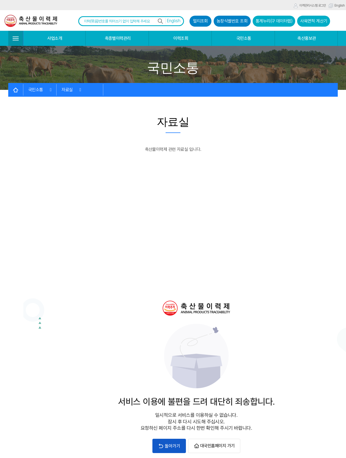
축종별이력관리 (118, 38)
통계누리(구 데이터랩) (274, 21)
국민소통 (243, 38)
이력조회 (180, 38)
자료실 (71, 89)
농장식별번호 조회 (232, 21)
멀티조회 (200, 21)
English (337, 6)
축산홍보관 (306, 38)
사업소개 (54, 38)
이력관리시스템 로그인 (310, 6)
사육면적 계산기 (313, 21)
